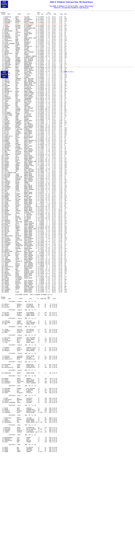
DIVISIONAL (19, 351)
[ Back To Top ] (68, 72)
